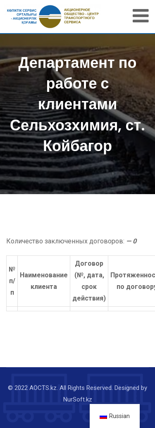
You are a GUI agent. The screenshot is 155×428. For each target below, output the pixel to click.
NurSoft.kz (77, 399)
